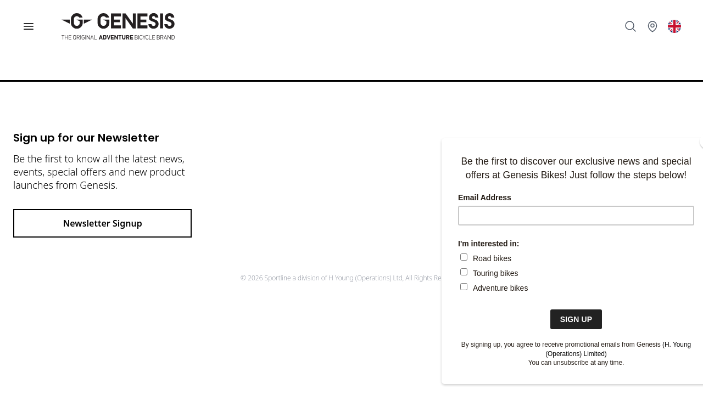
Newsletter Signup (102, 223)
